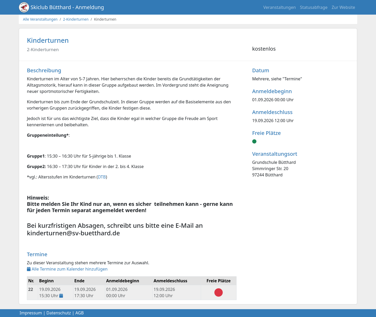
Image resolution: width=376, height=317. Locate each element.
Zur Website (343, 7)
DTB (102, 177)
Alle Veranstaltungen (40, 19)
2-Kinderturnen (76, 19)
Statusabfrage (313, 7)
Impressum (31, 313)
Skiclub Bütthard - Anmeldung (67, 7)
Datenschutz (58, 313)
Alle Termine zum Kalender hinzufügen (67, 269)
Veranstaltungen (279, 7)
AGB (79, 313)
